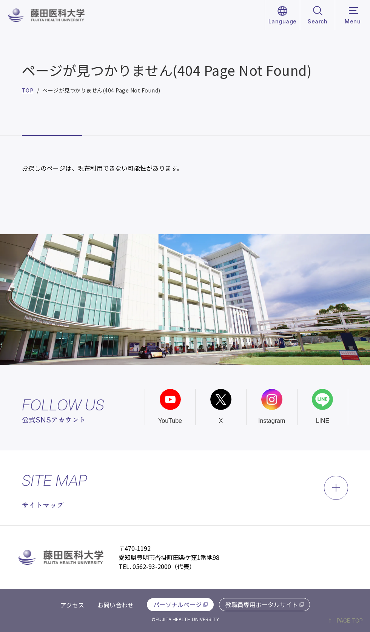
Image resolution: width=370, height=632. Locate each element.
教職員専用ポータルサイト (261, 604)
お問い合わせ (115, 604)
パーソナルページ (177, 604)
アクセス (72, 604)
